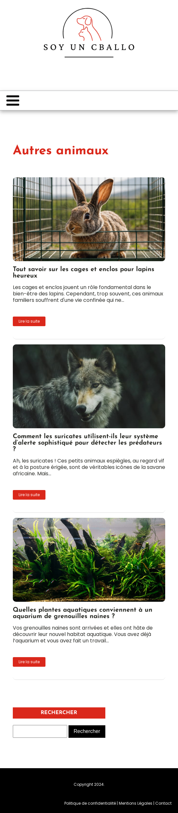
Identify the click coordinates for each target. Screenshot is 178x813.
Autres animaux (61, 151)
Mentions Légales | (137, 803)
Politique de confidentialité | (91, 803)
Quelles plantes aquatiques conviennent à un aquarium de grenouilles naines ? (82, 613)
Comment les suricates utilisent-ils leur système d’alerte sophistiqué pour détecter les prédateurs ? (87, 443)
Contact (163, 803)
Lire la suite (29, 321)
